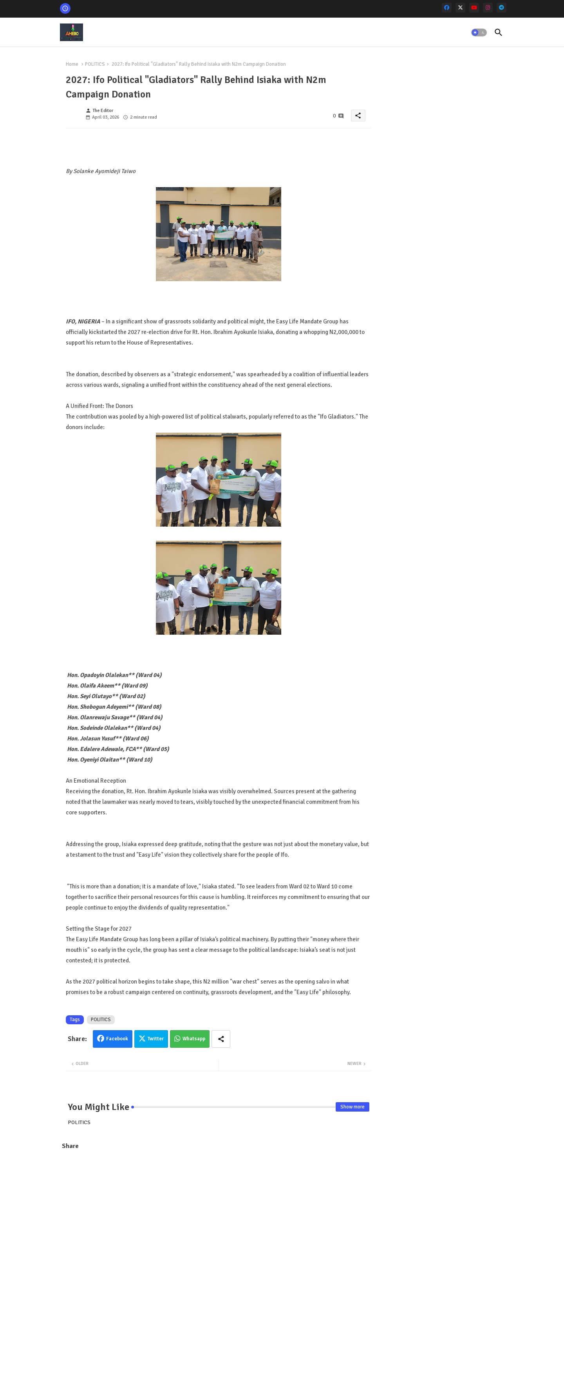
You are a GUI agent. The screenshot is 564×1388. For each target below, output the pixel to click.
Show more (352, 1107)
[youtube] (474, 8)
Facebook (117, 1039)
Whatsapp (194, 1039)
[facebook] (447, 8)
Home (72, 64)
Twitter (156, 1039)
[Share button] (221, 1039)
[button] (479, 32)
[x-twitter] (460, 8)
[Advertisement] (218, 1213)
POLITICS (95, 64)
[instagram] (488, 8)
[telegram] (501, 8)
